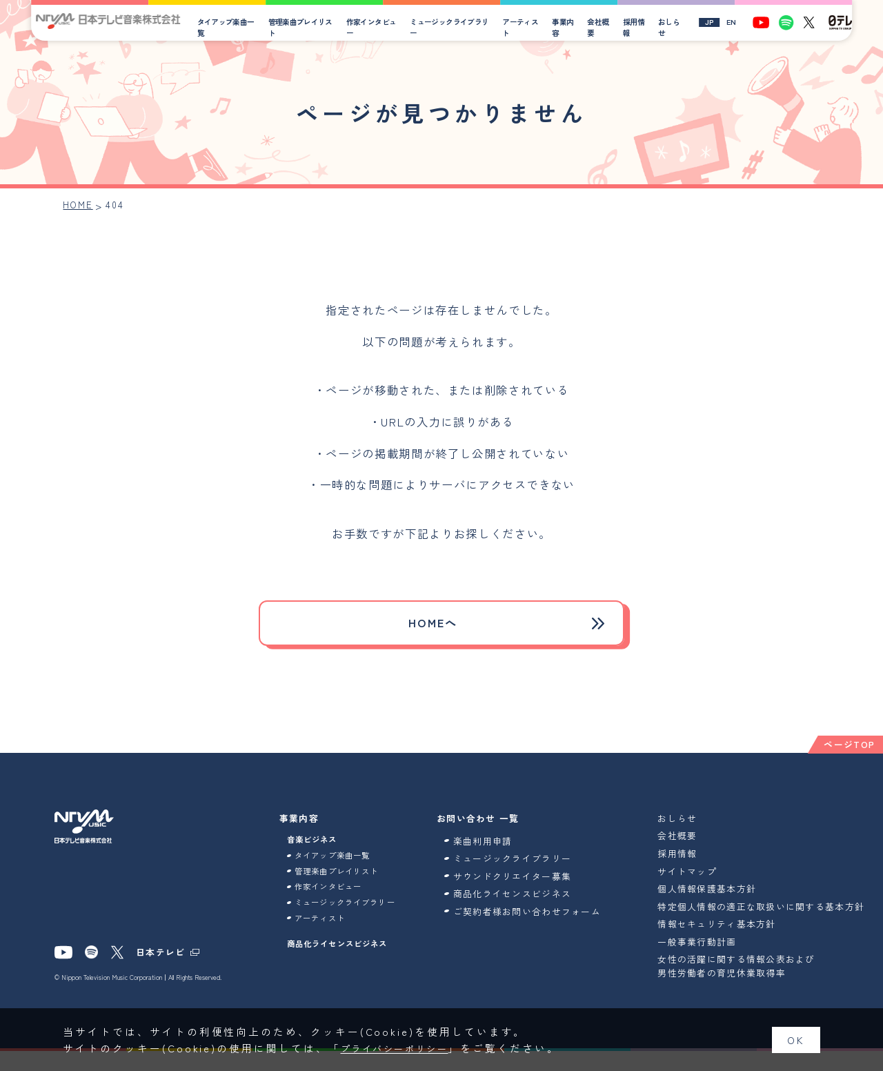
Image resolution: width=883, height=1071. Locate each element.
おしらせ (673, 27)
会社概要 (604, 27)
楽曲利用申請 (501, 847)
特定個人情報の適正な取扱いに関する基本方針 (774, 920)
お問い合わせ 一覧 (496, 825)
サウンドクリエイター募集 (531, 883)
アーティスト (528, 27)
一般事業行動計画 (715, 961)
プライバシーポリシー (402, 1048)
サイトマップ (705, 878)
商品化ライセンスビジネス (346, 976)
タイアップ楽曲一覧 (240, 27)
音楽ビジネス (316, 847)
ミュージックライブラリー (459, 27)
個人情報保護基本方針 (725, 895)
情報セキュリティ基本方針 (735, 943)
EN (735, 22)
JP (713, 22)
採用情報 (639, 27)
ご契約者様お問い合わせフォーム (541, 925)
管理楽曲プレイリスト (313, 27)
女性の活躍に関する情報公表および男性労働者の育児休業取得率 (754, 986)
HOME (79, 205)
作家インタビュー (382, 27)
